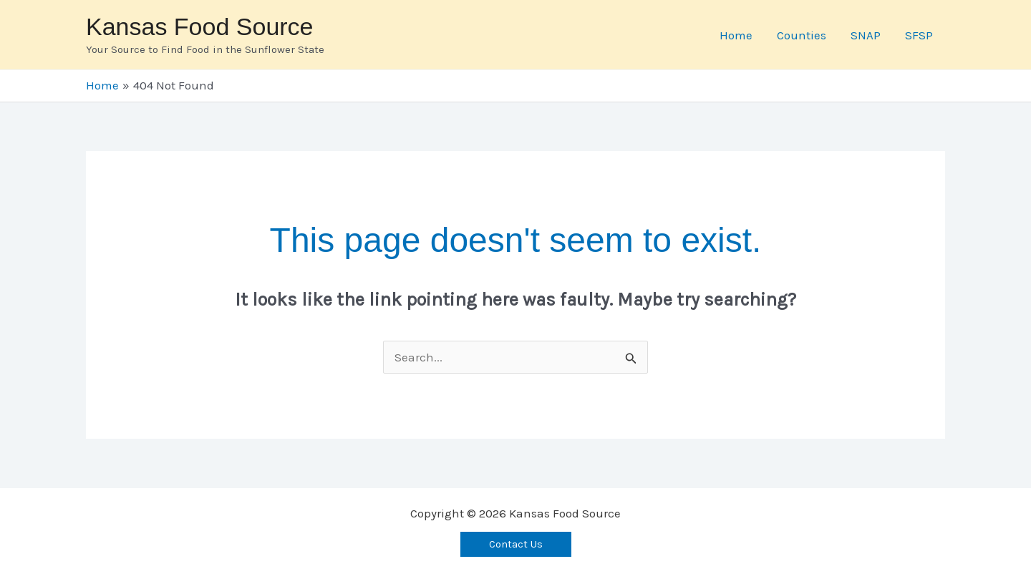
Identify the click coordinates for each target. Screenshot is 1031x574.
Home (736, 35)
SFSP (919, 35)
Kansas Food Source (200, 26)
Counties (801, 35)
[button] (515, 544)
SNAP (866, 35)
